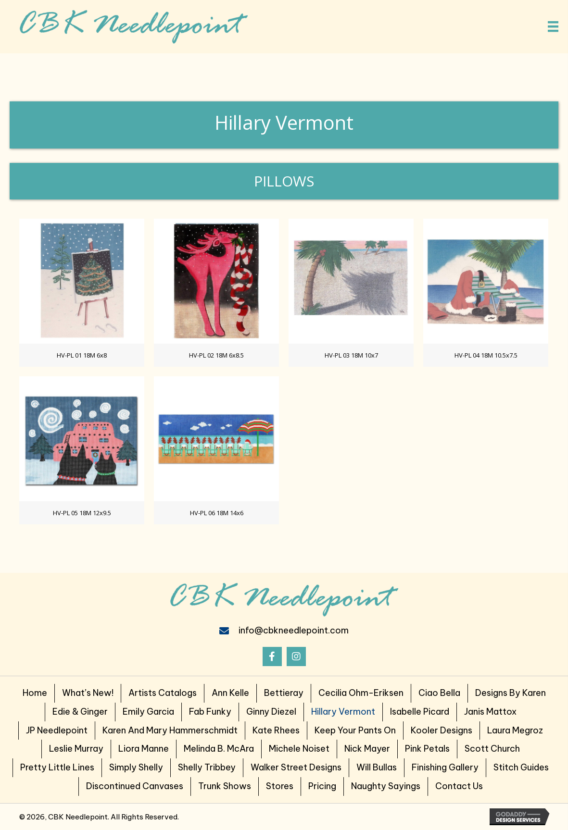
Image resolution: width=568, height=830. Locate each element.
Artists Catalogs (162, 692)
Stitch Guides (521, 767)
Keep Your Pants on (355, 730)
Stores (279, 786)
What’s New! (88, 692)
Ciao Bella (439, 692)
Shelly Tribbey (207, 767)
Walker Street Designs (296, 767)
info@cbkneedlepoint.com (294, 630)
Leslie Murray (76, 748)
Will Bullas (376, 767)
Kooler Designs (441, 730)
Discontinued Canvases (134, 786)
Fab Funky (210, 711)
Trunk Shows (224, 786)
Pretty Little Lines (57, 767)
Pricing (322, 786)
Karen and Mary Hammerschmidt (170, 730)
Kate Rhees (276, 730)
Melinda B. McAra (219, 748)
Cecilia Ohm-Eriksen (361, 692)
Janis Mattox (490, 711)
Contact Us (459, 786)
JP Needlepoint (57, 730)
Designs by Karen (510, 692)
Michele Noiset (299, 748)
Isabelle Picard (419, 711)
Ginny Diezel (271, 711)
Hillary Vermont (343, 711)
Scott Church (492, 748)
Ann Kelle (230, 692)
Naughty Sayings (385, 786)
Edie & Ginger (80, 711)
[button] (272, 656)
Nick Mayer (367, 748)
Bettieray (283, 692)
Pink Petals (427, 748)
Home (35, 692)
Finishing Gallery (445, 767)
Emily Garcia (148, 711)
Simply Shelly (136, 767)
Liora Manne (143, 748)
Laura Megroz (515, 730)
